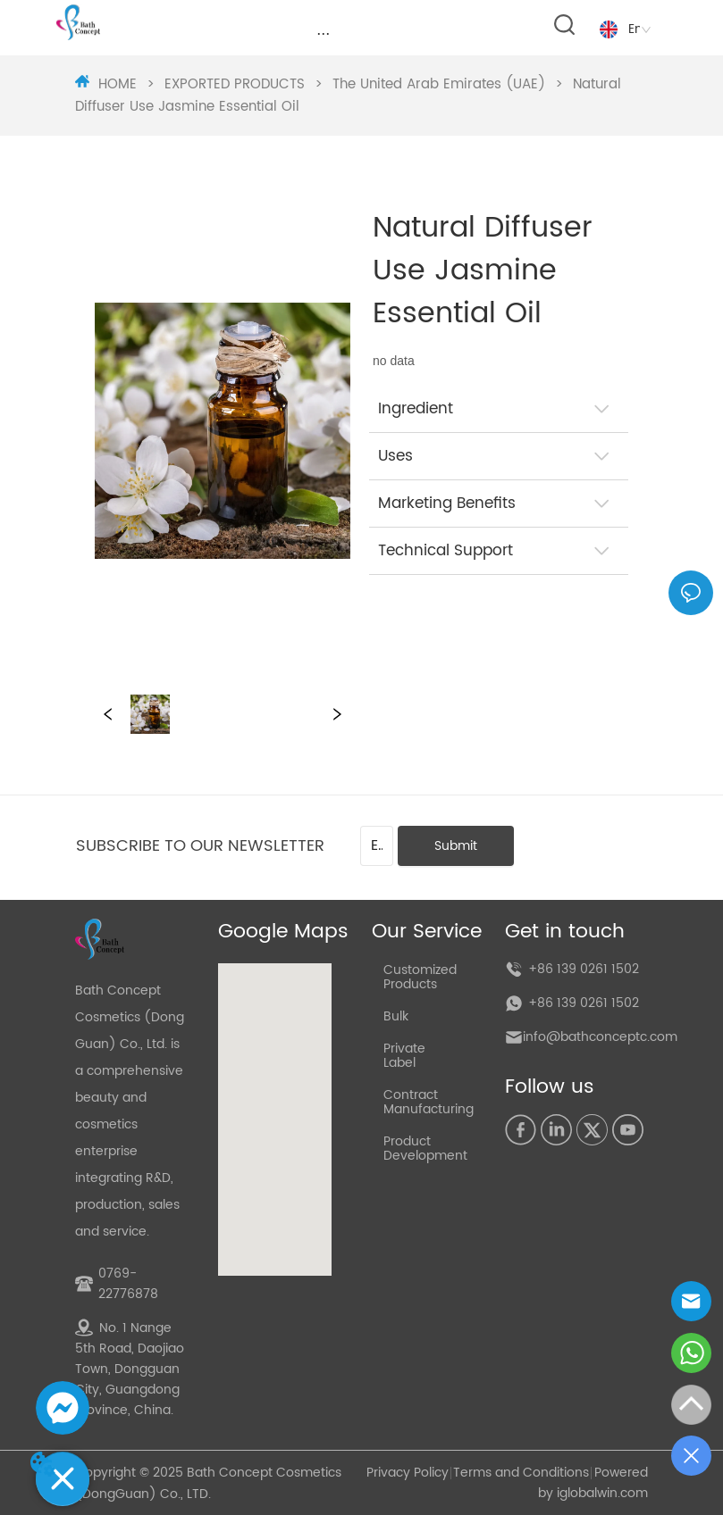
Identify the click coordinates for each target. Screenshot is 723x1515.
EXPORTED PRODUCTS (234, 84)
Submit (455, 846)
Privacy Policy (407, 1472)
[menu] (323, 33)
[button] (323, 33)
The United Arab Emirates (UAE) (439, 84)
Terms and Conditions (521, 1472)
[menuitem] (323, 33)
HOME (117, 84)
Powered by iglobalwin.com (593, 1482)
